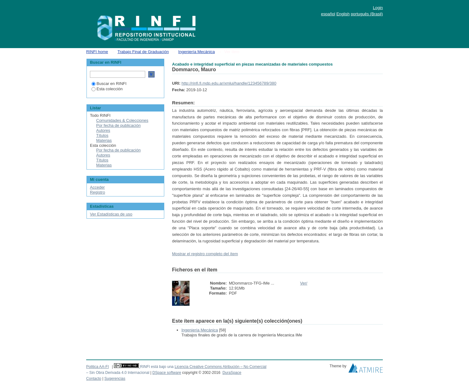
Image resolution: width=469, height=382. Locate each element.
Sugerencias (114, 378)
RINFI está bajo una (156, 367)
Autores (103, 130)
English (343, 14)
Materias (104, 140)
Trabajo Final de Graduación (143, 51)
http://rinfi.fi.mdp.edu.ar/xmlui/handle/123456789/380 (228, 83)
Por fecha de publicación (118, 125)
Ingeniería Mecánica (196, 51)
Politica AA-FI (97, 367)
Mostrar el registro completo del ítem (205, 253)
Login (378, 7)
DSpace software (166, 372)
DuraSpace (231, 372)
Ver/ (303, 283)
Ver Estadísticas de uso (111, 214)
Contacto (93, 378)
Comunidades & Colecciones (122, 120)
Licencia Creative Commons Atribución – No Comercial (220, 367)
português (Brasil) (367, 14)
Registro (97, 192)
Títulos (102, 135)
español (328, 14)
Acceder (97, 187)
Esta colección (107, 89)
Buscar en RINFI (108, 83)
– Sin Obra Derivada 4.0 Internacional (117, 372)
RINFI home (97, 51)
